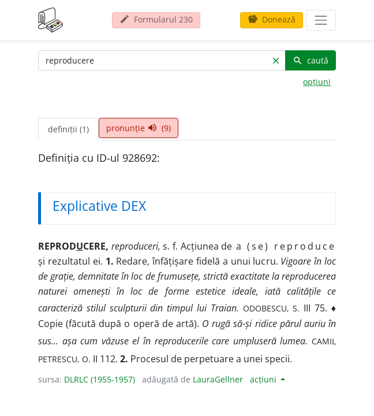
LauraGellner (218, 379)
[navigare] (321, 20)
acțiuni (264, 379)
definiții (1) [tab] (68, 129)
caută (310, 60)
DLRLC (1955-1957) (99, 379)
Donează (272, 19)
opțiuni (317, 81)
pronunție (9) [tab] (138, 127)
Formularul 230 (156, 19)
